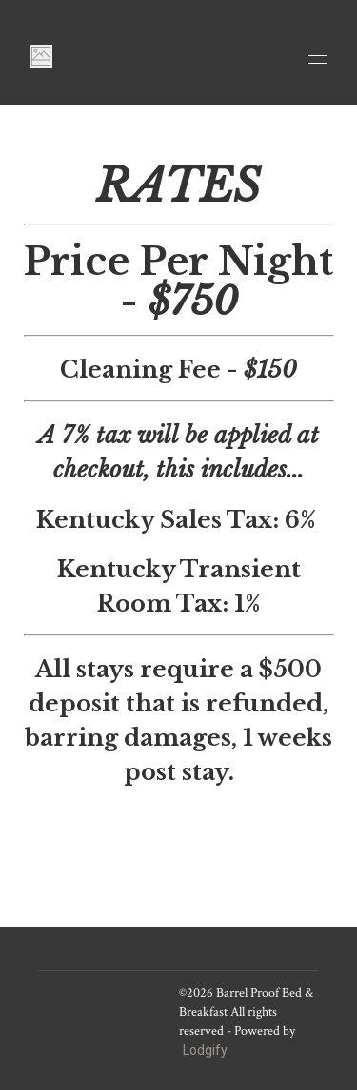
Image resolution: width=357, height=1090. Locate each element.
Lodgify (205, 1050)
